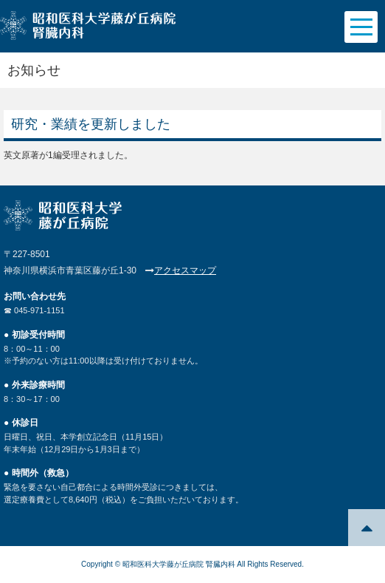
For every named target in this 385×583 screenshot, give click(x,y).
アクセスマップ (185, 270)
